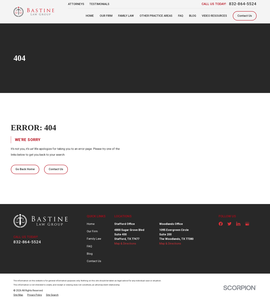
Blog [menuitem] (192, 15)
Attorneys (76, 4)
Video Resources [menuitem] (214, 15)
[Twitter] (229, 224)
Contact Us (244, 15)
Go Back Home (25, 169)
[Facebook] (221, 224)
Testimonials (99, 4)
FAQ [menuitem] (180, 15)
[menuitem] (18, 295)
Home (91, 224)
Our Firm (92, 231)
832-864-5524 (243, 4)
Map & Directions (125, 243)
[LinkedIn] (238, 224)
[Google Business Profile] (247, 224)
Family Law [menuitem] (126, 15)
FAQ (89, 246)
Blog (90, 253)
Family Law (94, 238)
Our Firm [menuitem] (106, 15)
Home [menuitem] (90, 15)
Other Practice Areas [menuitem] (156, 15)
